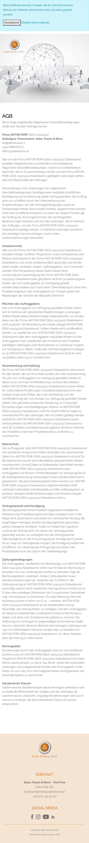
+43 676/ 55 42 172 (44, 796)
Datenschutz (48, 834)
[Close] (12, 22)
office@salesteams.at (15, 151)
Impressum (34, 834)
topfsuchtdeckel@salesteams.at (44, 791)
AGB (57, 834)
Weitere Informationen (35, 22)
